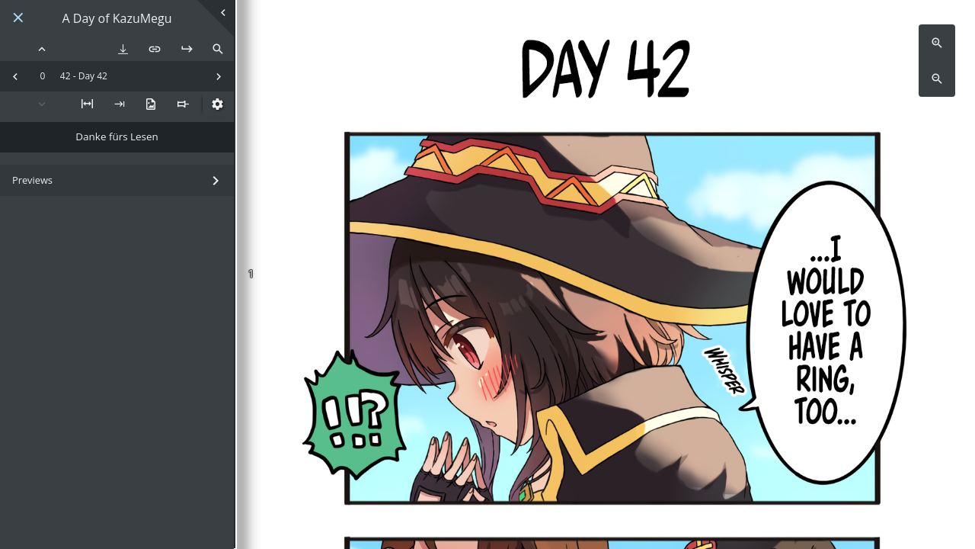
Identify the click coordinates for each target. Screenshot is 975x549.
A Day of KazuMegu (117, 19)
